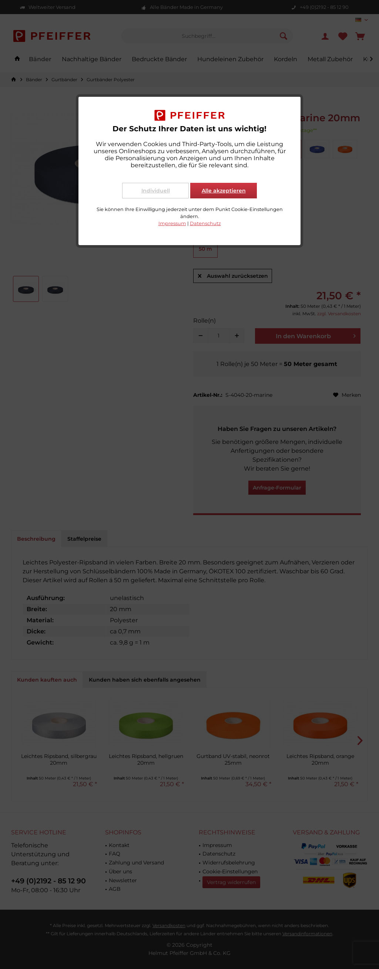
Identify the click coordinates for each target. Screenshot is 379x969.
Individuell (155, 190)
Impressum (172, 223)
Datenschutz (205, 223)
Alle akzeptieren (224, 190)
